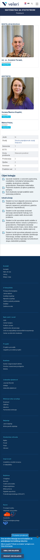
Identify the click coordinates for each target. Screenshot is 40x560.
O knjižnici (6, 478)
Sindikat (5, 304)
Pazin (5, 445)
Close (37, 537)
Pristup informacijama (10, 291)
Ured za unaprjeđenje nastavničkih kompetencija (18, 330)
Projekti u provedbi (9, 347)
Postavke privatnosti (20, 535)
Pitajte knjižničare (8, 486)
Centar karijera (7, 323)
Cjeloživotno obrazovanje (11, 328)
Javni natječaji (7, 424)
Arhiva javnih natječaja (10, 426)
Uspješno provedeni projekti (12, 350)
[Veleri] (10, 6)
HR (26, 3)
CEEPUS (5, 404)
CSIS (4, 320)
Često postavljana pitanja (11, 520)
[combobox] (26, 3)
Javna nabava (7, 293)
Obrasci (5, 448)
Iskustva (6, 407)
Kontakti (6, 269)
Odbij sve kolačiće (11, 550)
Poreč (5, 443)
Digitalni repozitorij (9, 491)
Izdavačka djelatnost (9, 388)
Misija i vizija (7, 277)
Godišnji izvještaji (8, 296)
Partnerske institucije (10, 410)
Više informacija (6, 546)
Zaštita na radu (8, 306)
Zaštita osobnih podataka (11, 301)
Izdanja (5, 385)
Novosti (5, 481)
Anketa (5, 369)
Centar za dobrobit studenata (12, 333)
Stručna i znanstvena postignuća (13, 366)
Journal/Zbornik (8, 383)
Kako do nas (7, 272)
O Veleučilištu (7, 464)
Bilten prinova (7, 489)
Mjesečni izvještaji (9, 298)
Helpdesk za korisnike (10, 510)
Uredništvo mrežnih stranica (12, 462)
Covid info (6, 518)
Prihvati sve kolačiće (12, 556)
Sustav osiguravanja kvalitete (12, 364)
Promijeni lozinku (8, 508)
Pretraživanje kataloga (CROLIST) (14, 494)
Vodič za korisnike (9, 484)
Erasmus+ (6, 402)
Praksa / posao (8, 325)
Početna (19, 13)
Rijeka (5, 440)
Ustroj (5, 274)
